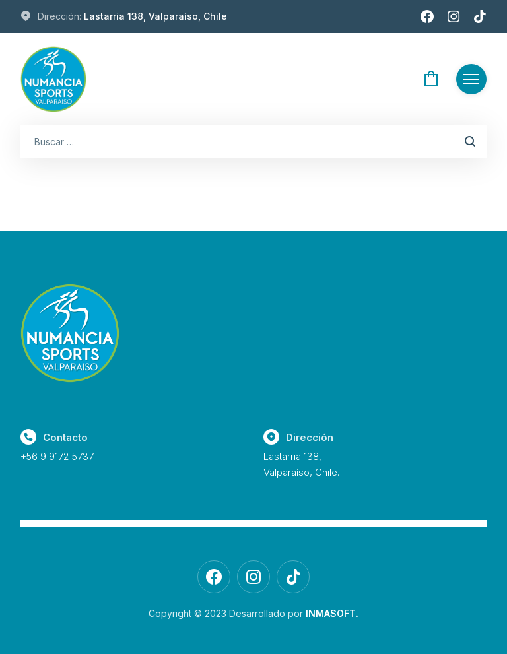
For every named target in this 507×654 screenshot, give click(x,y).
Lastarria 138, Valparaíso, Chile (155, 16)
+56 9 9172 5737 (57, 456)
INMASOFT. (332, 613)
